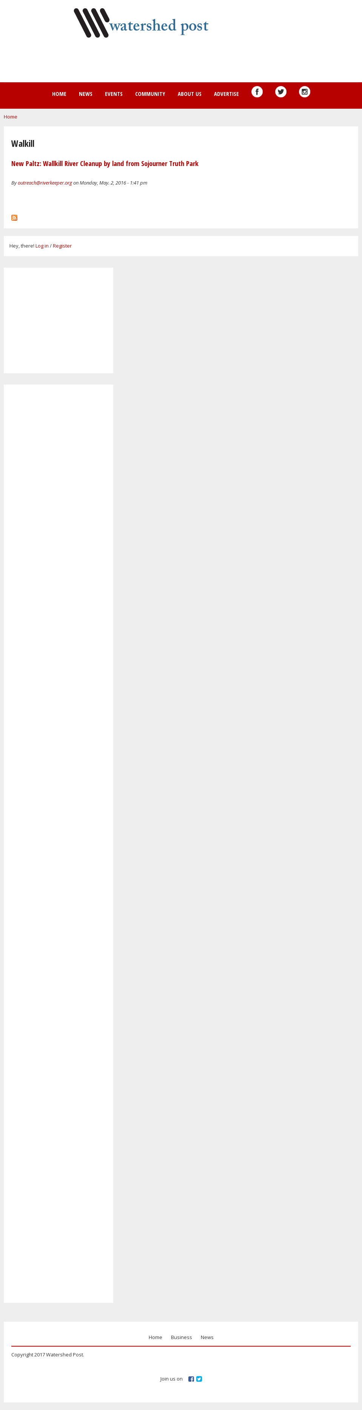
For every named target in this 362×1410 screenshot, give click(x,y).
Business (181, 1337)
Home (59, 93)
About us (190, 93)
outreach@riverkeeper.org (45, 182)
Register (62, 245)
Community (150, 93)
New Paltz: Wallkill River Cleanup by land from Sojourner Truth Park (105, 163)
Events (114, 93)
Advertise (226, 93)
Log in (42, 245)
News (85, 93)
